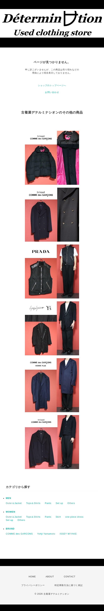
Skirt (58, 517)
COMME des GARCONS (19, 534)
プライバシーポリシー (33, 585)
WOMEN (10, 512)
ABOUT (50, 576)
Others (71, 503)
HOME (32, 576)
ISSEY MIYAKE (68, 534)
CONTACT (69, 576)
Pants (48, 503)
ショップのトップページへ (52, 85)
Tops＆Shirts (33, 503)
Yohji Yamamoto (46, 534)
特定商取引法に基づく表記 (69, 585)
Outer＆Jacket (14, 503)
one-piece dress (74, 517)
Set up (59, 503)
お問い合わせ (52, 92)
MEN (8, 498)
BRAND (10, 529)
